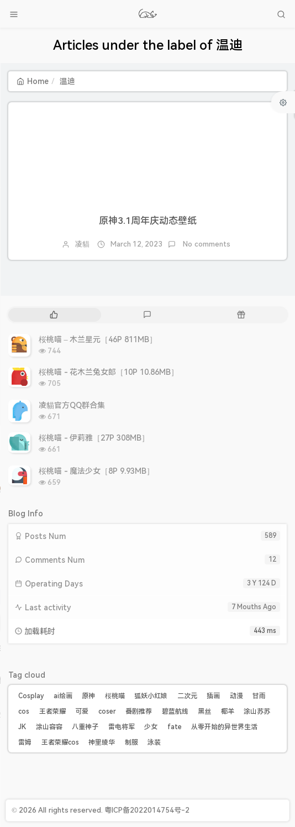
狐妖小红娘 (150, 696)
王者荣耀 (52, 711)
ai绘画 (63, 696)
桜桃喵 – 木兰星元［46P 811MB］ (98, 339)
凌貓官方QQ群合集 (72, 405)
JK (22, 727)
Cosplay (31, 696)
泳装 (154, 742)
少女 (150, 727)
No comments (205, 244)
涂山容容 (49, 727)
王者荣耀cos (60, 742)
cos (23, 711)
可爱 (81, 711)
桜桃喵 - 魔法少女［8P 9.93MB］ (96, 471)
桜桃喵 (115, 696)
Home (33, 81)
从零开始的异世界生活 (224, 727)
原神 (88, 696)
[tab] (54, 315)
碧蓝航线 (175, 711)
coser (107, 711)
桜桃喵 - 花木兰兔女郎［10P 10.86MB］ (108, 372)
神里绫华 (101, 742)
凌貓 (82, 244)
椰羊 (227, 711)
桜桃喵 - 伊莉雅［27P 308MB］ (94, 437)
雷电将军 (121, 727)
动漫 (236, 696)
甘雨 (259, 696)
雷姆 (24, 742)
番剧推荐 (138, 711)
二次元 (187, 696)
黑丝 (204, 711)
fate (174, 727)
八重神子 (85, 727)
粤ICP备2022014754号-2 (146, 810)
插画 (213, 696)
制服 (131, 742)
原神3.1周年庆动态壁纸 (148, 220)
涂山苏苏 (257, 711)
